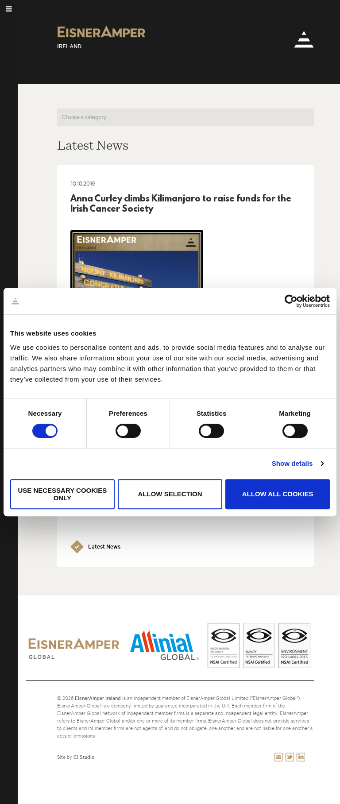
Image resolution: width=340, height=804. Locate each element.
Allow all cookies (277, 494)
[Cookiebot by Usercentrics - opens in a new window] (291, 301)
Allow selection (170, 494)
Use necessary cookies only (62, 494)
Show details (292, 463)
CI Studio (83, 757)
